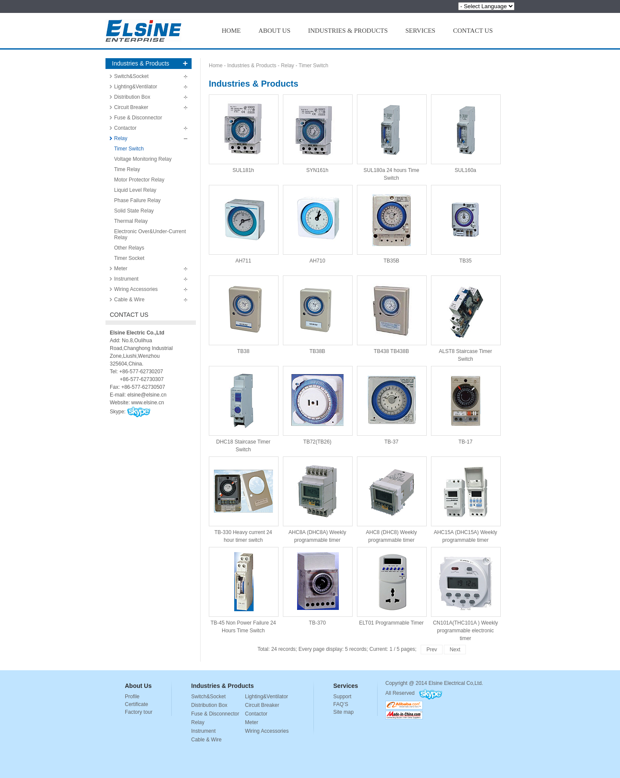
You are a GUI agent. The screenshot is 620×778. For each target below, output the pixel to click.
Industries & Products (251, 65)
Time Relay (127, 169)
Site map (343, 712)
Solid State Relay (134, 211)
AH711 (243, 223)
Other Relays (129, 248)
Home (216, 65)
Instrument (126, 279)
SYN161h (317, 133)
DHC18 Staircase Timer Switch (243, 405)
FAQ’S (340, 704)
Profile (132, 697)
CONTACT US (473, 30)
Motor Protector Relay (139, 180)
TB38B (317, 314)
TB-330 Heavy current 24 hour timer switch (243, 495)
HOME (231, 30)
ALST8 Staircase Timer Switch (465, 314)
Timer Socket (129, 258)
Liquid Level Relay (135, 190)
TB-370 (317, 586)
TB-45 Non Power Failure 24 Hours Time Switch (243, 586)
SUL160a (465, 133)
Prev (431, 650)
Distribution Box (132, 97)
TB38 (243, 314)
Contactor (125, 128)
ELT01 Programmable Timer (391, 586)
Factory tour (138, 712)
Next (455, 650)
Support (342, 697)
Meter (120, 269)
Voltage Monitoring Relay (142, 159)
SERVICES (421, 30)
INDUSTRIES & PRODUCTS (348, 30)
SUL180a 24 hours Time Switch (391, 133)
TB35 (465, 223)
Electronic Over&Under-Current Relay (150, 234)
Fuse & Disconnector (138, 118)
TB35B (391, 223)
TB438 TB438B (391, 314)
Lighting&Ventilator (135, 87)
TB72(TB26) (317, 405)
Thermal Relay (131, 221)
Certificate (136, 704)
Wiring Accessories (136, 289)
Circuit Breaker (131, 107)
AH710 (317, 223)
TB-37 (391, 405)
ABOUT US (274, 30)
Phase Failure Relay (137, 200)
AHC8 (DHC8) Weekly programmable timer (391, 495)
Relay (120, 138)
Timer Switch (129, 149)
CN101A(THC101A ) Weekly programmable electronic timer (465, 586)
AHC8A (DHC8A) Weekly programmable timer (317, 495)
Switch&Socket (131, 76)
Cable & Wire (129, 300)
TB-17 (465, 405)
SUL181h (243, 133)
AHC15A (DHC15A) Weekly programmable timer (465, 495)
